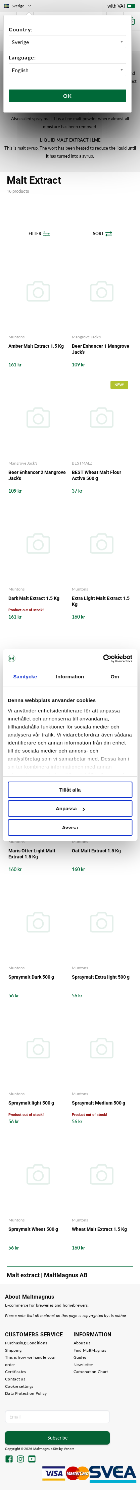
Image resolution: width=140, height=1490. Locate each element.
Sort (102, 233)
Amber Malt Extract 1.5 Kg (36, 346)
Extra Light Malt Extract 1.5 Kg (101, 601)
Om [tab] (115, 676)
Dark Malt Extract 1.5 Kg (33, 598)
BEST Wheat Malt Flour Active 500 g (96, 475)
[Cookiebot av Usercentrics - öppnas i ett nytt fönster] (103, 658)
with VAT (121, 7)
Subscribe (57, 1438)
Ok (67, 96)
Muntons (16, 336)
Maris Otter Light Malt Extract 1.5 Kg (31, 853)
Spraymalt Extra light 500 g (101, 977)
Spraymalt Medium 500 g (98, 1103)
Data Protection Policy (26, 1393)
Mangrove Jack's (86, 336)
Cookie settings (19, 1386)
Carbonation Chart (91, 1371)
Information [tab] (70, 676)
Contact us (15, 1378)
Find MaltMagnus (90, 1350)
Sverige (18, 6)
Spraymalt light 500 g (31, 1103)
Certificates (15, 1371)
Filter (39, 233)
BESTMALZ (82, 463)
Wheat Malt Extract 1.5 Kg (99, 1229)
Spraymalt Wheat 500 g (33, 1229)
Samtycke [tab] (25, 676)
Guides (80, 1357)
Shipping (13, 1350)
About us (82, 1342)
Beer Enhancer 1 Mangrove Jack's (100, 349)
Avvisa (70, 827)
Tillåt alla (70, 790)
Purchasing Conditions (26, 1342)
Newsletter (83, 1364)
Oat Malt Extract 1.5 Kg (96, 850)
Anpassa (70, 808)
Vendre (69, 1449)
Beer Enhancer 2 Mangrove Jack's (37, 475)
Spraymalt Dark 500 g (31, 977)
